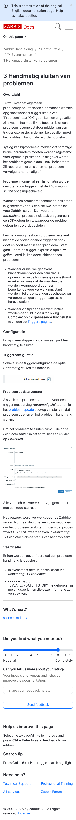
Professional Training (57, 783)
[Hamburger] (69, 27)
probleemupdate (21, 409)
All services (11, 792)
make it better (26, 15)
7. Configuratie (49, 49)
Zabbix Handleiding (18, 49)
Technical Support (17, 783)
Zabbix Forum (51, 792)
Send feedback (38, 704)
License (24, 813)
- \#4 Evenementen (17, 55)
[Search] (58, 27)
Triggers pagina (39, 322)
